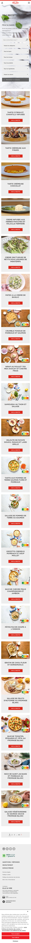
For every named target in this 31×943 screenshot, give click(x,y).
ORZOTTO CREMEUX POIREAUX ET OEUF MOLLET (15, 553)
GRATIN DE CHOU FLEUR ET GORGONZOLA (16, 664)
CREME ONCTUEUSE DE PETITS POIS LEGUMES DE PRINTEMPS (15, 259)
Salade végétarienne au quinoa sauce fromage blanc (15, 814)
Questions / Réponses (11, 862)
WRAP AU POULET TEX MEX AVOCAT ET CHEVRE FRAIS (15, 369)
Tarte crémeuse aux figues (15, 149)
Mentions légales (6, 872)
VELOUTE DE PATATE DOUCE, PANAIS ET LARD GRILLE (15, 442)
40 (19, 835)
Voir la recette (15, 120)
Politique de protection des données (11, 877)
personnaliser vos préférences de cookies (14, 930)
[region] (15, 926)
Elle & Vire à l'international (8, 879)
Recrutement (7, 865)
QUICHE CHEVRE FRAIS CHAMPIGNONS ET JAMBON (15, 591)
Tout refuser (15, 937)
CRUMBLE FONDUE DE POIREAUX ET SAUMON (15, 332)
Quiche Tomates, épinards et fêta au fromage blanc (15, 738)
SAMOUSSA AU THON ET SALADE (15, 405)
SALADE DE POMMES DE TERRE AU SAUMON (15, 517)
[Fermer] (27, 911)
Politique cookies (6, 874)
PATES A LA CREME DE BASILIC (15, 296)
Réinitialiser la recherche (12, 79)
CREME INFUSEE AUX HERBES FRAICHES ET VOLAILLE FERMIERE (15, 222)
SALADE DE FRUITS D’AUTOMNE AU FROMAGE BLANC (15, 700)
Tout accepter (15, 933)
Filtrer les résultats (8, 25)
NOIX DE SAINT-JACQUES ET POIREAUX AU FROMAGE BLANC (15, 776)
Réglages (15, 941)
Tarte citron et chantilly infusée (15, 113)
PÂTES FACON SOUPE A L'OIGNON (15, 628)
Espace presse (7, 868)
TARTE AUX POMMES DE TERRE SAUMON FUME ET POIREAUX (15, 480)
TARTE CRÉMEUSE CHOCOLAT (15, 185)
